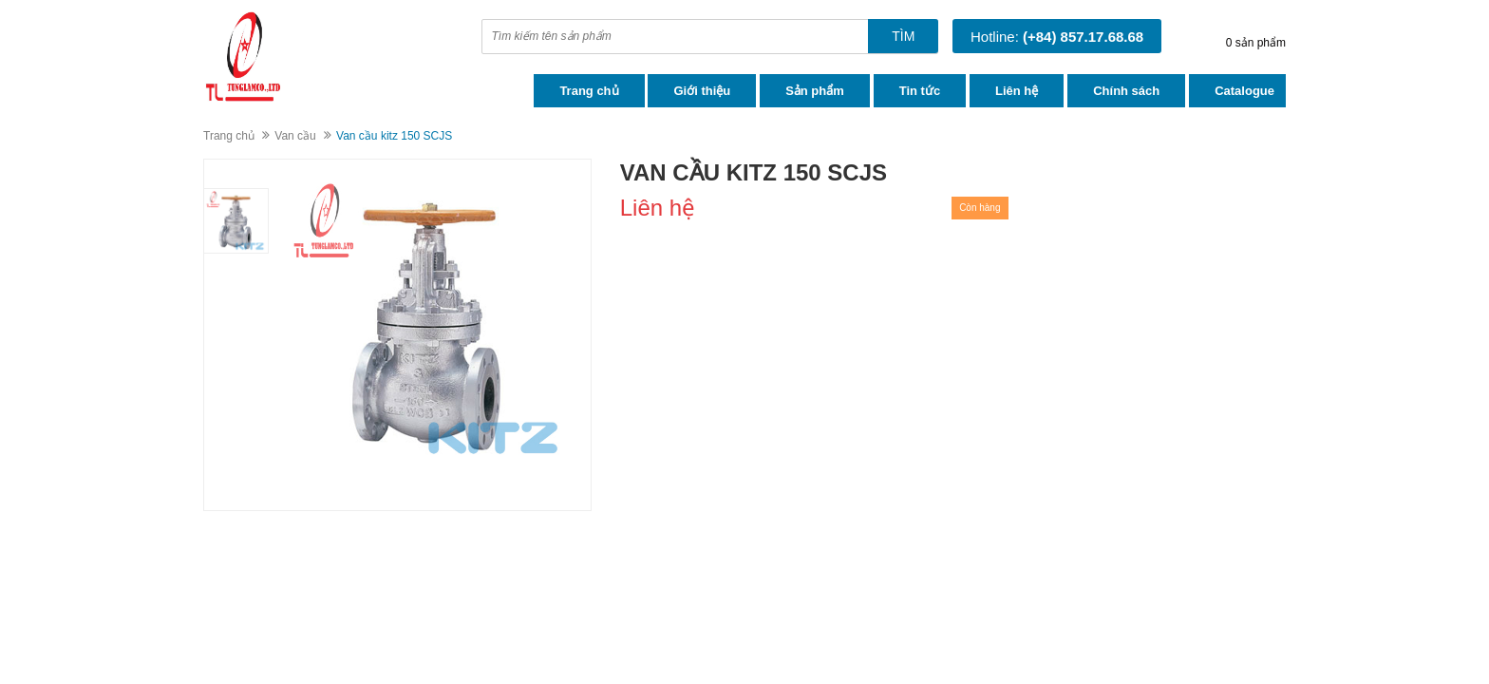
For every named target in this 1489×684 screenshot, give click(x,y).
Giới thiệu (701, 91)
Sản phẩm (814, 91)
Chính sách (1126, 91)
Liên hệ (1016, 91)
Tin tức (919, 91)
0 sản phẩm (1256, 42)
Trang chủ (588, 91)
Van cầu (294, 135)
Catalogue (1244, 91)
